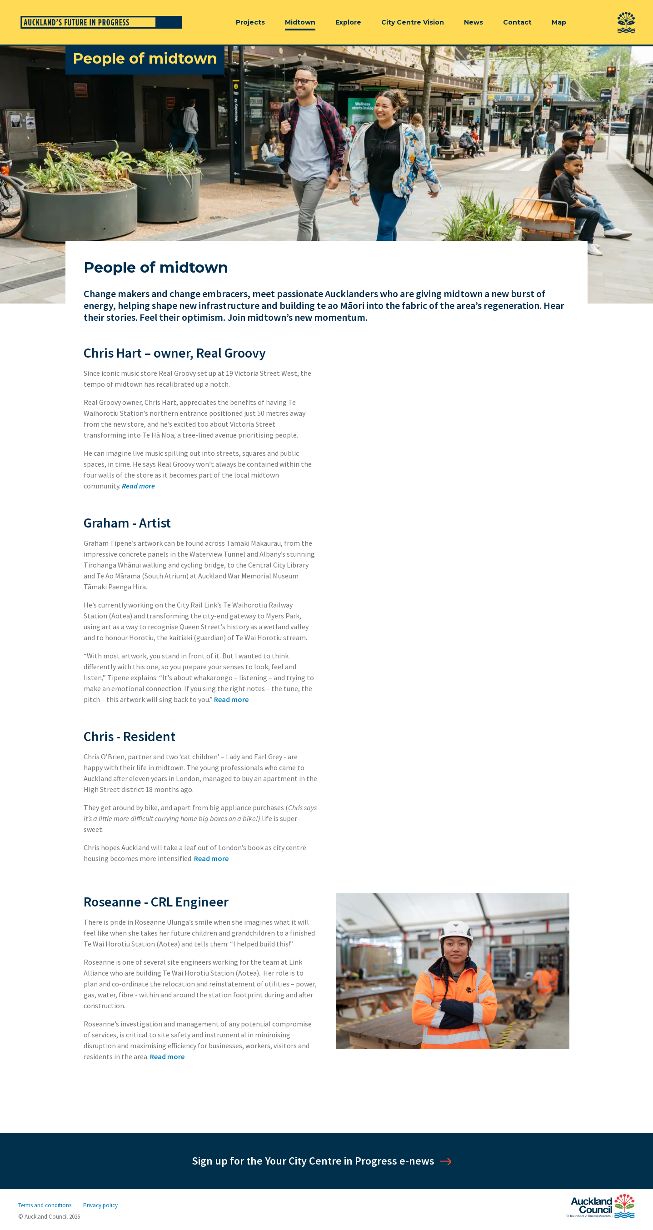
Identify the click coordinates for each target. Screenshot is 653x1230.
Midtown (300, 22)
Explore (348, 22)
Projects (250, 22)
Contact (517, 22)
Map (559, 22)
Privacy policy (100, 1205)
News (473, 22)
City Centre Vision (412, 22)
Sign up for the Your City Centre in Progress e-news (313, 1161)
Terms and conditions (44, 1205)
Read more (231, 699)
